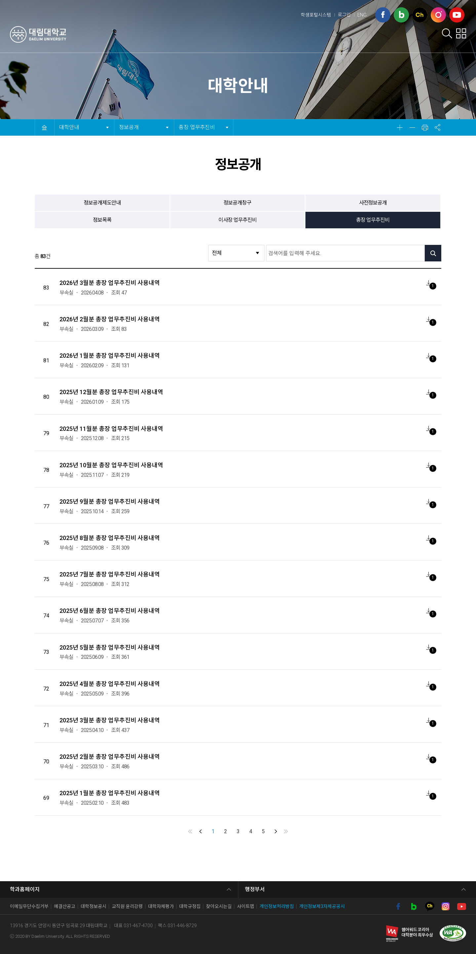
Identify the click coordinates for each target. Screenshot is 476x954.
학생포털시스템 (316, 15)
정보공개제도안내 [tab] (102, 203)
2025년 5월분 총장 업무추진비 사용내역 (110, 647)
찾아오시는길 (219, 906)
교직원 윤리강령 (127, 906)
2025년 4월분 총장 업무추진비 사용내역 (110, 683)
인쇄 (425, 127)
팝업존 (461, 33)
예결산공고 (64, 906)
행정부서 (255, 889)
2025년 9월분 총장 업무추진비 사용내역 (110, 501)
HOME (44, 127)
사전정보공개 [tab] (373, 203)
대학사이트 (415, 35)
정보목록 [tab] (102, 220)
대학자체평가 (161, 906)
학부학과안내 (332, 35)
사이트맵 (245, 906)
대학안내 (210, 35)
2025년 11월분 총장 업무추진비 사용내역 (111, 428)
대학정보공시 (93, 906)
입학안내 (247, 35)
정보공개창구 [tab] (237, 203)
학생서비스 (287, 35)
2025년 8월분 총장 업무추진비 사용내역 (110, 537)
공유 (437, 127)
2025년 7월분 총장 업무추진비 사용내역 (110, 574)
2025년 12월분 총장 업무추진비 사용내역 (111, 391)
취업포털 (375, 35)
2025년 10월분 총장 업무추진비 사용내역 (111, 465)
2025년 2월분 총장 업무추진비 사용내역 (110, 756)
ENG (362, 15)
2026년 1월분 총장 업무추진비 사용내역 (110, 355)
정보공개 (131, 124)
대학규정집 (190, 906)
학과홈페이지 (25, 889)
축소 (412, 127)
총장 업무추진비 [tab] (372, 220)
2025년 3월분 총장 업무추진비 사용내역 (110, 720)
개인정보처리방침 (276, 906)
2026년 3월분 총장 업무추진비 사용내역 (110, 282)
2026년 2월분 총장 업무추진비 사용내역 (110, 319)
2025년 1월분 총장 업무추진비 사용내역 (110, 793)
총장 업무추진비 (196, 124)
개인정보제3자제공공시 (322, 906)
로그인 (344, 14)
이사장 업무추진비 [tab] (237, 220)
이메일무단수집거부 (29, 906)
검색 (447, 33)
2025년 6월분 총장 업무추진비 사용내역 (110, 610)
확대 (400, 127)
